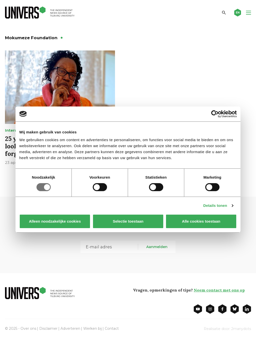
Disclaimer (48, 328)
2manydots (241, 329)
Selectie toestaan (128, 221)
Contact (112, 328)
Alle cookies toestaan (201, 221)
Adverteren (70, 328)
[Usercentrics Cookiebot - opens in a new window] (215, 114)
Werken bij (92, 328)
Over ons (28, 328)
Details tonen (215, 205)
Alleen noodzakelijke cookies (55, 221)
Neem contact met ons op (219, 290)
